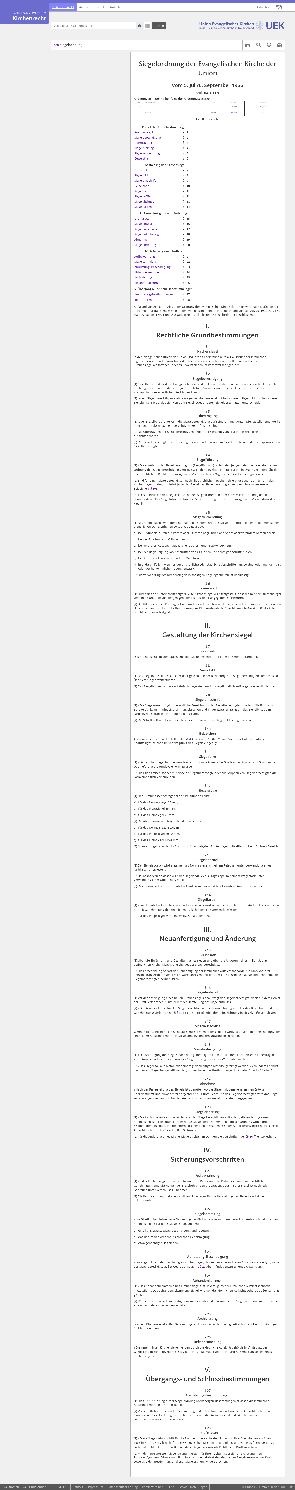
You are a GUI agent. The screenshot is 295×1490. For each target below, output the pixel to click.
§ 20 (202, 1266)
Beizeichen (141, 186)
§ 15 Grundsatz (71, 161)
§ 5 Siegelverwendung (76, 88)
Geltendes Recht (63, 7)
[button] (278, 7)
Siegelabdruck (144, 202)
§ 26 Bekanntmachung (76, 234)
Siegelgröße (142, 196)
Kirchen (11, 1487)
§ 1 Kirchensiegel (72, 64)
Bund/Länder (34, 1487)
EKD (63, 1487)
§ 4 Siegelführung (73, 82)
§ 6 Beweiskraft (71, 94)
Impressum (95, 1487)
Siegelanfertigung (146, 234)
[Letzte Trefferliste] (147, 25)
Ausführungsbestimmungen (153, 294)
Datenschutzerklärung (122, 1487)
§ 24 (260, 1070)
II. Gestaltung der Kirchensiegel (76, 100)
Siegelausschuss (145, 229)
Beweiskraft (142, 158)
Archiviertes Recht (91, 7)
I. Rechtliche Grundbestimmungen (78, 58)
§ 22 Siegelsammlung (75, 210)
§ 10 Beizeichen (71, 125)
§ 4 (189, 739)
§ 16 (250, 1136)
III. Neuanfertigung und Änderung (78, 155)
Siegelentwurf (143, 224)
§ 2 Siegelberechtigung (76, 70)
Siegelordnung (67, 45)
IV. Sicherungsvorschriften (72, 197)
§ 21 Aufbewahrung (74, 203)
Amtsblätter (117, 7)
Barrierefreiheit (152, 1487)
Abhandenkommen (147, 272)
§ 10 (153, 488)
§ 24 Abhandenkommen (77, 222)
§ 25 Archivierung (73, 228)
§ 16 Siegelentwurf (73, 167)
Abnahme (141, 239)
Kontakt (78, 1487)
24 (209, 739)
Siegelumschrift (145, 180)
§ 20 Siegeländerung (75, 191)
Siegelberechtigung (147, 137)
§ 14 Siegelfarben (73, 149)
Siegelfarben (143, 207)
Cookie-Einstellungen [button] (192, 1487)
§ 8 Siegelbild (70, 112)
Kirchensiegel (143, 132)
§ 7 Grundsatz (70, 107)
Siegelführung (144, 148)
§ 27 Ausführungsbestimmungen (83, 246)
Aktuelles (263, 7)
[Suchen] (159, 25)
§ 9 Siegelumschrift (74, 119)
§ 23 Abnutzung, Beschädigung (82, 215)
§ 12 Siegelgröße (72, 137)
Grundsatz (141, 170)
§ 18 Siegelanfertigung (76, 179)
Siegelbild (141, 175)
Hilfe (171, 1487)
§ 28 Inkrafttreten (73, 252)
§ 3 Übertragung (72, 76)
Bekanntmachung (146, 283)
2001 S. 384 (234, 113)
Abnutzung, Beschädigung (152, 267)
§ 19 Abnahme (71, 185)
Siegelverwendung (147, 153)
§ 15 (179, 1013)
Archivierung (143, 277)
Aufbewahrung (144, 256)
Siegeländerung (145, 245)
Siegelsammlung (145, 262)
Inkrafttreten (143, 300)
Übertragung (143, 143)
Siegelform (141, 191)
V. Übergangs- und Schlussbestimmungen (83, 240)
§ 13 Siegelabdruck (74, 143)
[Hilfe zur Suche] (139, 25)
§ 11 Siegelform (71, 131)
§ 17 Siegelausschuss (75, 173)
